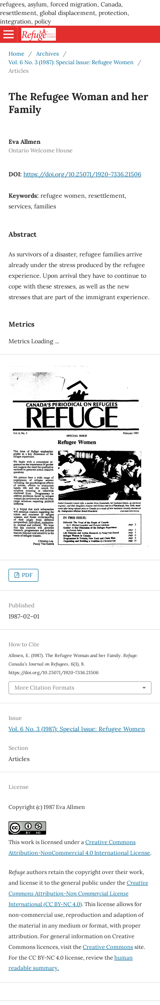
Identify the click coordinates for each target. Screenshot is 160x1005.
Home (16, 53)
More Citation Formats (44, 687)
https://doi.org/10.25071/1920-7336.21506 (82, 174)
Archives (47, 53)
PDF (26, 575)
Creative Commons (108, 947)
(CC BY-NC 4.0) (78, 893)
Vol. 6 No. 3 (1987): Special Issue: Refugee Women (71, 62)
